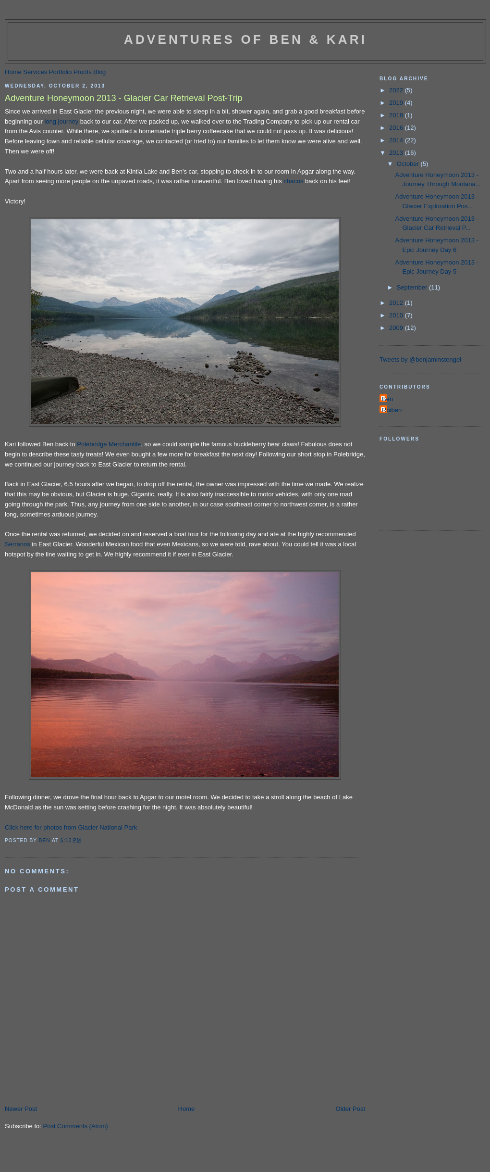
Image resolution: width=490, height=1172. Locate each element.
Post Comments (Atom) (75, 1126)
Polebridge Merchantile (109, 444)
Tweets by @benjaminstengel (420, 359)
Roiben (392, 410)
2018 (397, 115)
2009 (397, 327)
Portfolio (60, 72)
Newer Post (21, 1108)
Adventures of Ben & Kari (245, 39)
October (409, 163)
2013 (397, 152)
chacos (293, 181)
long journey (61, 121)
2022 (397, 90)
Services (35, 72)
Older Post (350, 1108)
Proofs (83, 72)
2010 (397, 315)
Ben (387, 399)
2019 (397, 102)
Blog (99, 72)
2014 (397, 140)
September (413, 287)
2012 (397, 302)
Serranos (17, 544)
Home (13, 72)
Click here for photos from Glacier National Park (71, 827)
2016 (397, 127)
